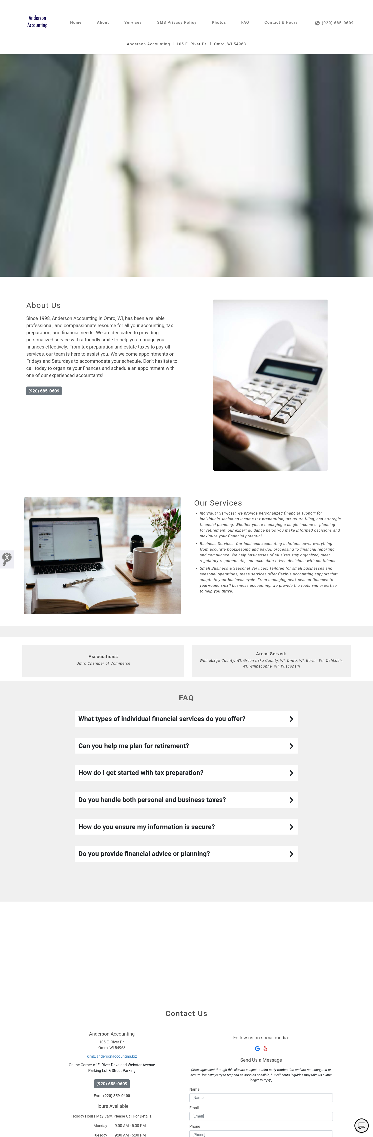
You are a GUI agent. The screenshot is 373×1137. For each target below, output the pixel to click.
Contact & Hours (281, 22)
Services (133, 22)
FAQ (245, 22)
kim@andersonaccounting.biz (112, 1056)
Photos (219, 22)
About (103, 22)
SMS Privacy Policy (176, 22)
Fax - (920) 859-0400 (112, 1096)
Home (76, 22)
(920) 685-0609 (334, 23)
